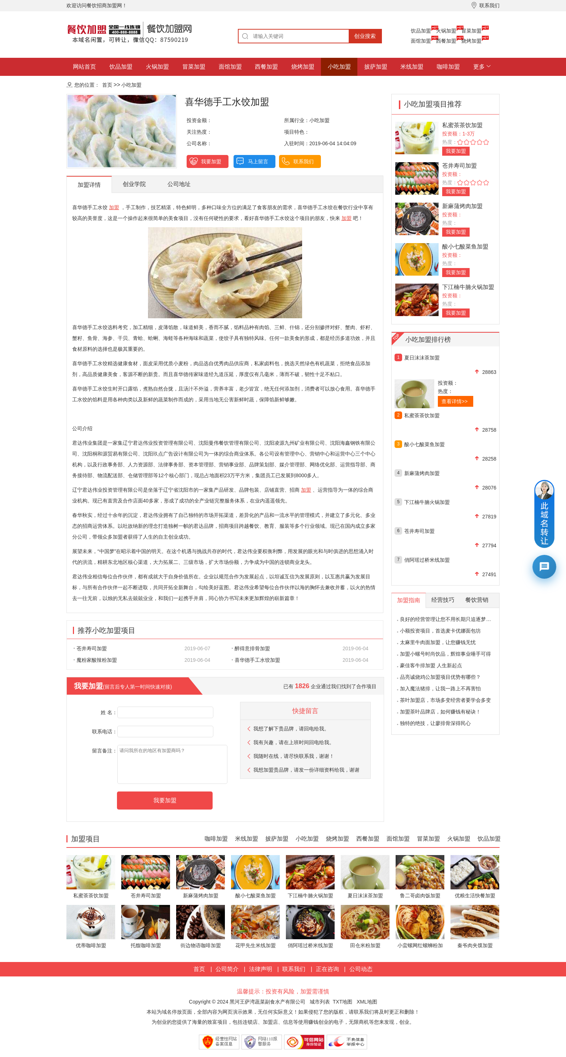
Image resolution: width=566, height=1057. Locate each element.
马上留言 (258, 161)
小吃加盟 (339, 67)
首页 (107, 85)
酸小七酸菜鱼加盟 (465, 246)
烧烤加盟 (471, 41)
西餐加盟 (446, 41)
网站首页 (84, 67)
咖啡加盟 (448, 67)
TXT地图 (342, 1002)
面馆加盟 (421, 41)
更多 (479, 67)
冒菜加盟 (471, 31)
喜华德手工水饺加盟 (256, 660)
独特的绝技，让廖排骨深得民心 (435, 723)
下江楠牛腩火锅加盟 (468, 287)
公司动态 (361, 969)
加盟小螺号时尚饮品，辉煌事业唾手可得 (445, 654)
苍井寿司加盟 (90, 648)
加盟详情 (89, 185)
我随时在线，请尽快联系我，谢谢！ (293, 756)
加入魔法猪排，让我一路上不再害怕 (440, 688)
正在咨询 (327, 969)
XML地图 (367, 1002)
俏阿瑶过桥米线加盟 (427, 560)
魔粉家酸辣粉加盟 (95, 660)
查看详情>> (454, 401)
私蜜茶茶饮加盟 (462, 125)
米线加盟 (411, 67)
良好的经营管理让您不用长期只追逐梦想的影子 (453, 619)
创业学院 (134, 184)
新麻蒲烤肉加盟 (462, 206)
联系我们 (303, 161)
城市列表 (320, 1002)
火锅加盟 (446, 31)
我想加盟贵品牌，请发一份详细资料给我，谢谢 (306, 770)
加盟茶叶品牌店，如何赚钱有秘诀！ (440, 712)
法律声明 (260, 969)
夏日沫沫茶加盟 (422, 358)
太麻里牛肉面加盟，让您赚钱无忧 (438, 642)
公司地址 (179, 184)
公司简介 (227, 969)
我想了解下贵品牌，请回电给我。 (291, 729)
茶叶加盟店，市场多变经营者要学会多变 (445, 700)
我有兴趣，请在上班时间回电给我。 (293, 742)
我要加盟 (211, 161)
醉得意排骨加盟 (251, 648)
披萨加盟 (375, 67)
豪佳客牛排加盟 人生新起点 (431, 665)
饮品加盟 (421, 31)
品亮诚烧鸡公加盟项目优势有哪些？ (440, 677)
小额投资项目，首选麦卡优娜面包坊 (440, 631)
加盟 (114, 207)
